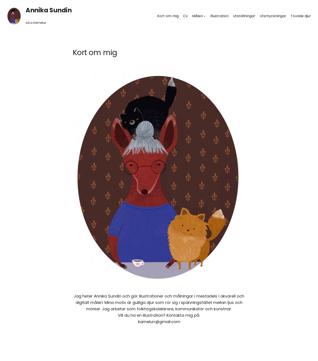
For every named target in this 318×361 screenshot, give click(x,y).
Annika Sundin (49, 10)
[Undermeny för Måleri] (205, 16)
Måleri (197, 16)
